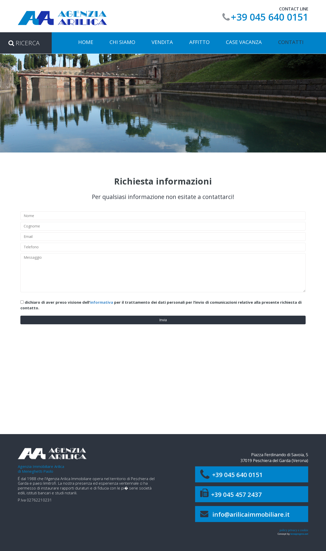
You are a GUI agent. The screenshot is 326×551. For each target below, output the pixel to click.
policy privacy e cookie (294, 530)
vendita (162, 42)
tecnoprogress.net (299, 534)
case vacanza (244, 42)
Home (85, 42)
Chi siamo (122, 42)
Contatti (291, 42)
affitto (199, 42)
